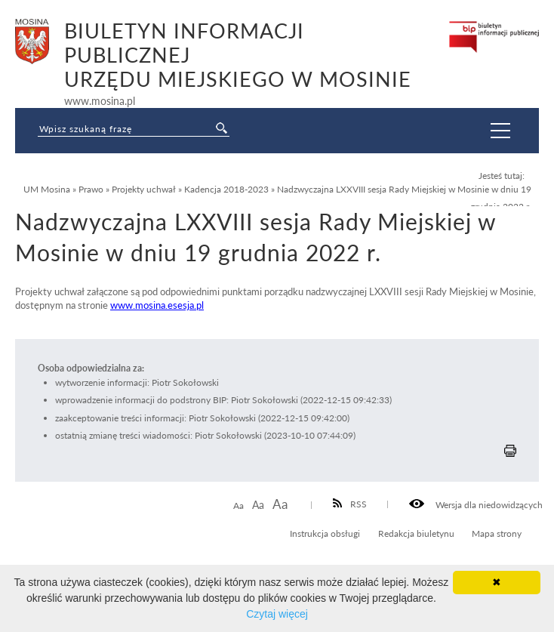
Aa (238, 505)
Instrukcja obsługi (325, 533)
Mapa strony (497, 533)
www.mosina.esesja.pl (157, 305)
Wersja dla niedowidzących (476, 504)
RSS (350, 503)
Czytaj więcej (277, 614)
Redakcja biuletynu (416, 533)
